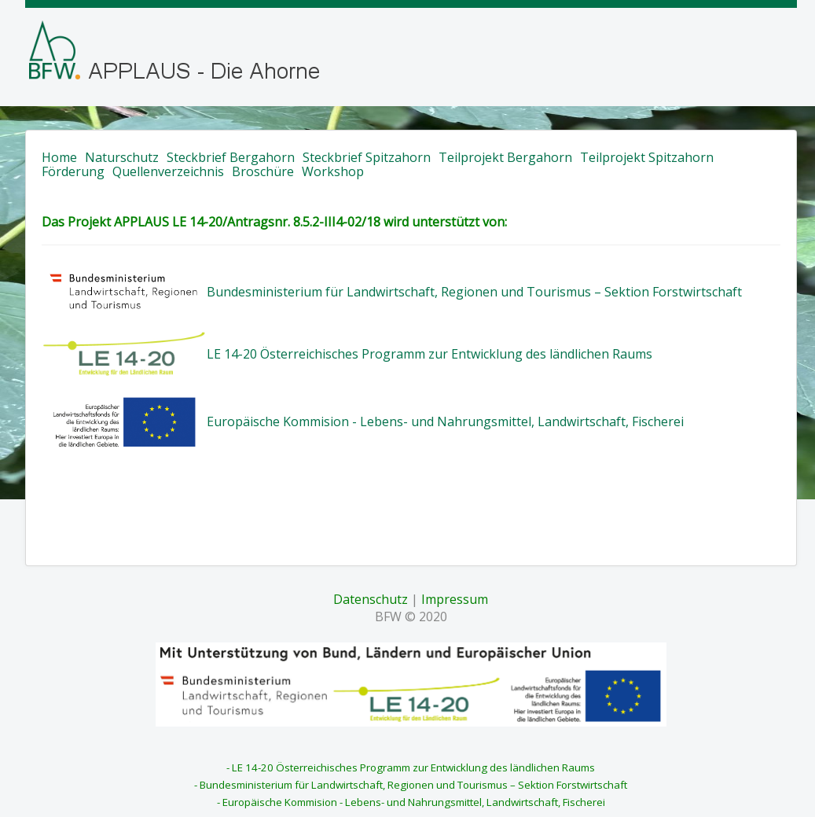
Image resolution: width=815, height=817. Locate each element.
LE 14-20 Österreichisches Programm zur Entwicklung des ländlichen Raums (429, 353)
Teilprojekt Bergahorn (505, 157)
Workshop (333, 171)
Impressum (454, 599)
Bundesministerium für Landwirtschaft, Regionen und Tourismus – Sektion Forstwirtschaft (474, 291)
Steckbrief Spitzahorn (367, 157)
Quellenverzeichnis (168, 171)
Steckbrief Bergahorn (231, 157)
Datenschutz (370, 599)
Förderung (73, 171)
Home (59, 157)
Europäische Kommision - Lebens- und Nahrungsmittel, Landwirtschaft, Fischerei (445, 421)
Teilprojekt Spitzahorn (647, 157)
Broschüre (263, 171)
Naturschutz (122, 157)
